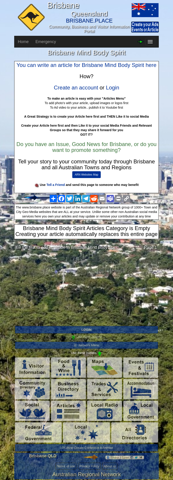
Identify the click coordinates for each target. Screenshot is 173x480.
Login (112, 88)
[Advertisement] (86, 289)
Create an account (76, 88)
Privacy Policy (89, 466)
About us (110, 466)
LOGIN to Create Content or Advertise (86, 448)
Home (23, 41)
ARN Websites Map (86, 174)
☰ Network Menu (86, 345)
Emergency (45, 41)
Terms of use (66, 466)
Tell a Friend (56, 185)
